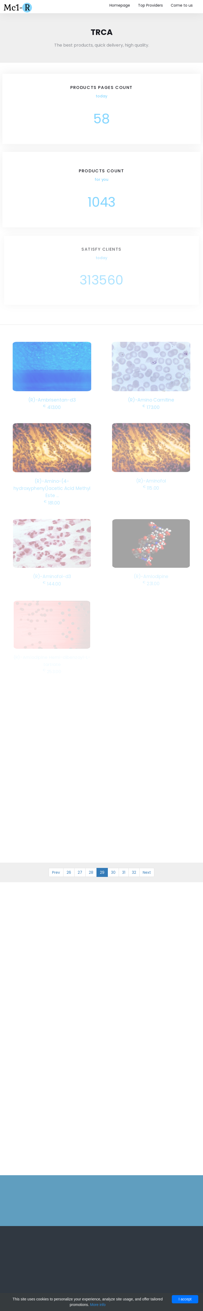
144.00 (52, 583)
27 (80, 872)
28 (91, 872)
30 (113, 872)
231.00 (151, 583)
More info (97, 1305)
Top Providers (150, 5)
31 (123, 872)
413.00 (52, 407)
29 (102, 872)
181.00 (52, 502)
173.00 (151, 407)
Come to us (182, 5)
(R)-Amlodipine (151, 576)
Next (147, 872)
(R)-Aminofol (151, 480)
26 (69, 872)
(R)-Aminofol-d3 (51, 576)
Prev (56, 872)
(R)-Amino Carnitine (151, 400)
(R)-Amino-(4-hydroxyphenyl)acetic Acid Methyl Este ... (52, 488)
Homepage (119, 5)
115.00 (151, 487)
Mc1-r (18, 7)
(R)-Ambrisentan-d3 (52, 400)
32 (134, 872)
